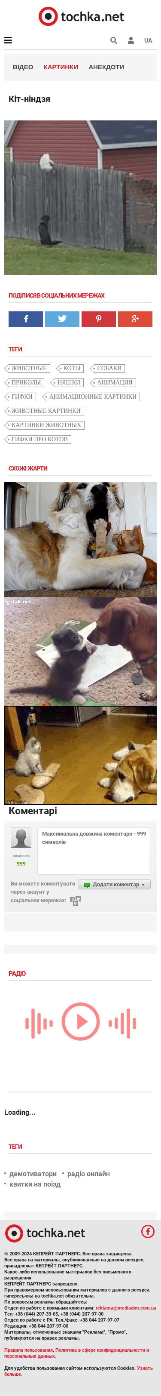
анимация (114, 382)
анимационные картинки (93, 397)
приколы (26, 382)
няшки (69, 382)
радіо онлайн (88, 1174)
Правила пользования (28, 1350)
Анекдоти (106, 67)
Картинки (61, 67)
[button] (131, 40)
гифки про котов (40, 439)
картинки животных (46, 425)
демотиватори (33, 1174)
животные (29, 368)
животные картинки (46, 411)
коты (72, 368)
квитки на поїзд (35, 1184)
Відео (23, 67)
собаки (109, 368)
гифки (22, 397)
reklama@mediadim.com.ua (126, 1308)
